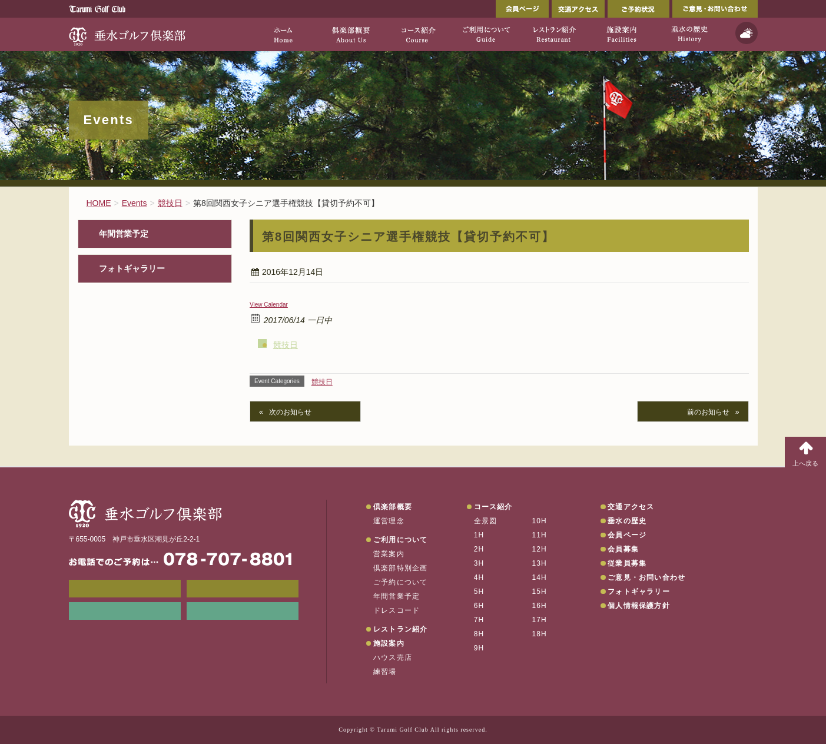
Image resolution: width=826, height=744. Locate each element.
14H (539, 577)
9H (479, 648)
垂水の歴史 (627, 521)
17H (539, 620)
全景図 (485, 521)
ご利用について (400, 540)
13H (539, 563)
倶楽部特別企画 (400, 568)
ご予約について (400, 582)
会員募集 (623, 549)
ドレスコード (396, 610)
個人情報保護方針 (639, 606)
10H (539, 521)
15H (539, 591)
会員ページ (522, 9)
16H (539, 606)
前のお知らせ (708, 412)
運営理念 (388, 521)
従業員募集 (627, 563)
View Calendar (269, 304)
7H (479, 620)
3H (479, 563)
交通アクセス (578, 9)
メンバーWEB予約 (125, 588)
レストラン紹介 (400, 629)
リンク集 (125, 611)
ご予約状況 (638, 9)
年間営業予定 (123, 234)
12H (539, 549)
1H (479, 535)
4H (479, 577)
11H (539, 535)
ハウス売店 (392, 657)
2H (479, 549)
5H (479, 591)
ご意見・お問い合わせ (715, 9)
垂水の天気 (242, 611)
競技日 (285, 345)
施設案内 (388, 643)
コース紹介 (493, 507)
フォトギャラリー (132, 268)
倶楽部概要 (392, 507)
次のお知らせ (290, 412)
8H (479, 634)
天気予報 (746, 33)
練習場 (385, 671)
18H (539, 634)
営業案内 (388, 554)
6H (479, 606)
